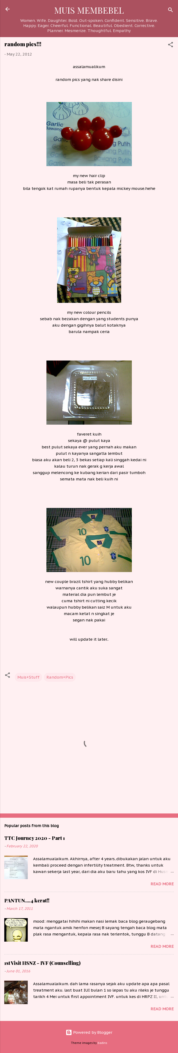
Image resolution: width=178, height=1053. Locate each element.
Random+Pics (59, 677)
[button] (170, 45)
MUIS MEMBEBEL (89, 10)
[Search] (170, 11)
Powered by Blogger (89, 1032)
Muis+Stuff (28, 677)
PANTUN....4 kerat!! (26, 900)
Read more (162, 883)
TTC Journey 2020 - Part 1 (34, 838)
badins (102, 1043)
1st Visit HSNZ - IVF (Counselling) (42, 963)
